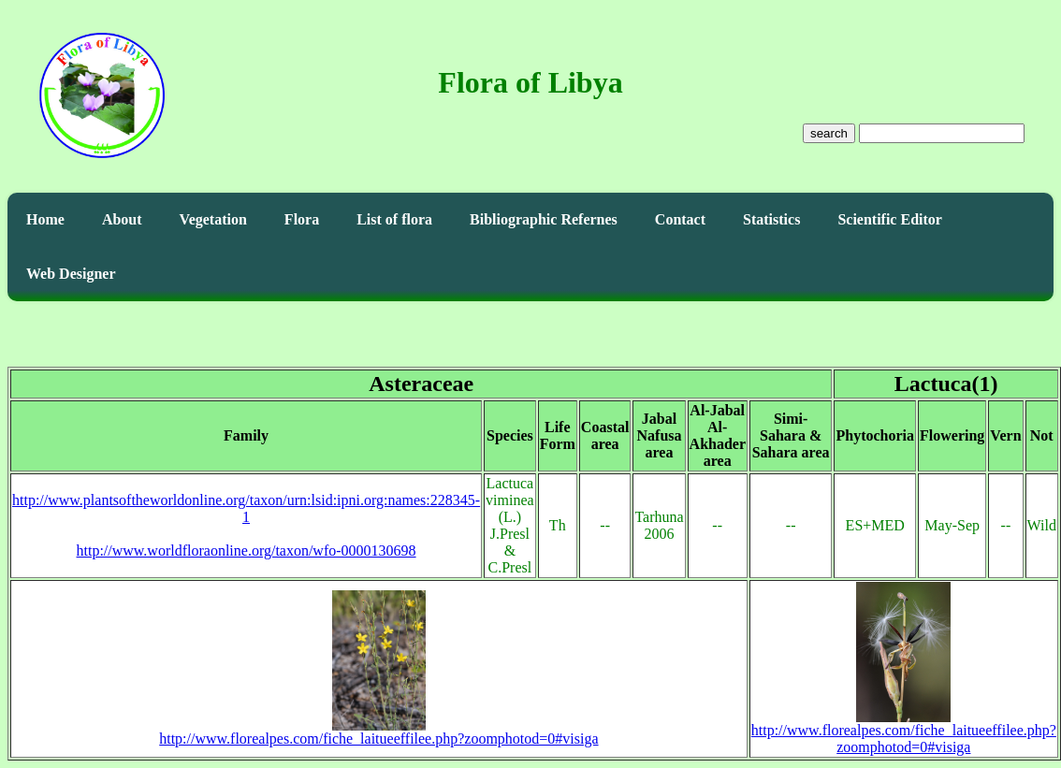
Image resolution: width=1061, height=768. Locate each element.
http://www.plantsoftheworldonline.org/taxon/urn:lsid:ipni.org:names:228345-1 (246, 508)
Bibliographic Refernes (544, 219)
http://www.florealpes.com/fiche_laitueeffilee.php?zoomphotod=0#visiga (378, 731)
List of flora (394, 219)
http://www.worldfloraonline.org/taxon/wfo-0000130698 (246, 550)
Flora (301, 219)
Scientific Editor (889, 219)
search (829, 133)
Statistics (771, 219)
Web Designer (71, 274)
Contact (680, 219)
